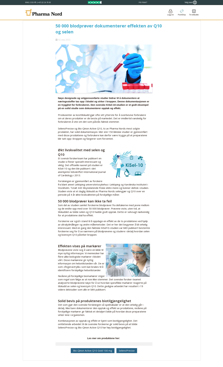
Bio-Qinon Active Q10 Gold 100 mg (92, 350)
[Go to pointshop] (181, 12)
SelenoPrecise (127, 350)
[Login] (170, 12)
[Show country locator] (191, 2)
